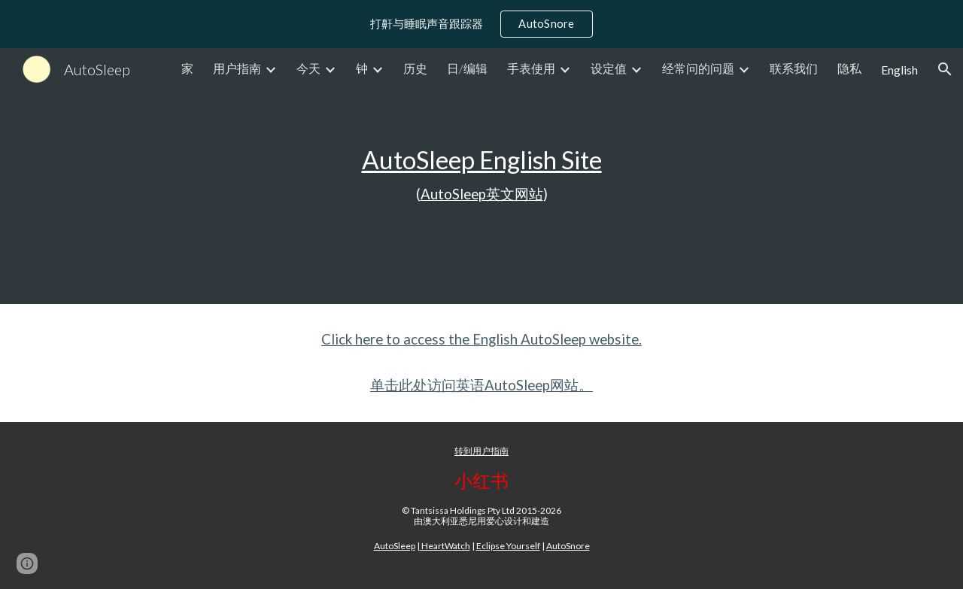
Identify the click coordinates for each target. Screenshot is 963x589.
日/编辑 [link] (467, 68)
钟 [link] (362, 68)
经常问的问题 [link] (698, 68)
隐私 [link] (849, 68)
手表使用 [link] (531, 68)
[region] (481, 24)
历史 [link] (415, 68)
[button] (945, 69)
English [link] (899, 69)
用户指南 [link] (237, 68)
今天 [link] (308, 68)
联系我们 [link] (794, 68)
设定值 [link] (609, 68)
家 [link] (187, 68)
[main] (481, 176)
